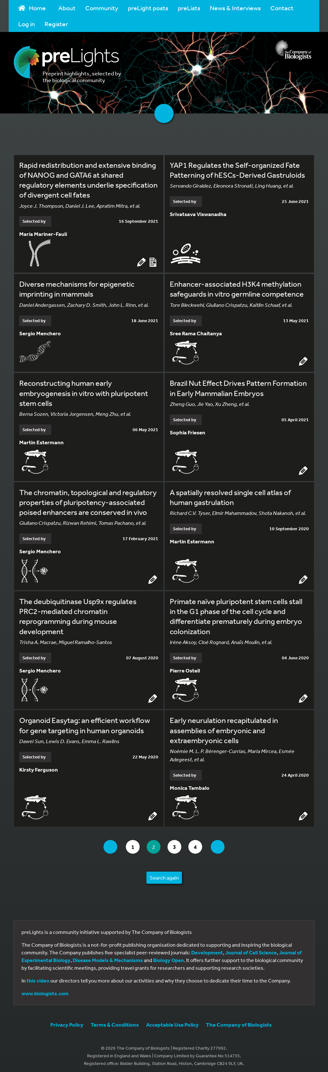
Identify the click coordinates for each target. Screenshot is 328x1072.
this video (38, 978)
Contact (281, 8)
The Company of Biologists (239, 1021)
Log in (26, 23)
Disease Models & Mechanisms (108, 957)
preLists (189, 8)
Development (207, 949)
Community (101, 8)
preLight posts (148, 8)
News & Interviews (235, 8)
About (67, 8)
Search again (164, 874)
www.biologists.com (45, 990)
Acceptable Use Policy (172, 1021)
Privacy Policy (66, 1021)
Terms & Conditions (115, 1021)
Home (32, 8)
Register (56, 23)
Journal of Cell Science (251, 949)
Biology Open (168, 957)
